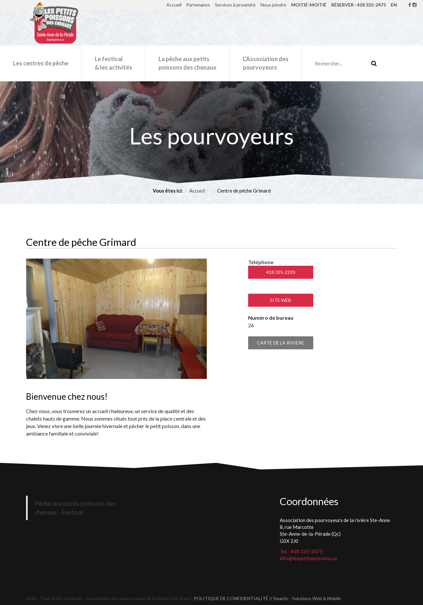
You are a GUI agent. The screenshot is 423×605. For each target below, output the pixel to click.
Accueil (173, 4)
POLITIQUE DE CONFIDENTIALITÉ (231, 598)
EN (394, 4)
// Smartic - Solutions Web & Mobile (305, 598)
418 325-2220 (280, 272)
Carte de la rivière (280, 342)
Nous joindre (273, 4)
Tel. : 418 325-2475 (301, 551)
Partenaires (198, 4)
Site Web (280, 300)
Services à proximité (235, 4)
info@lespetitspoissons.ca (308, 558)
